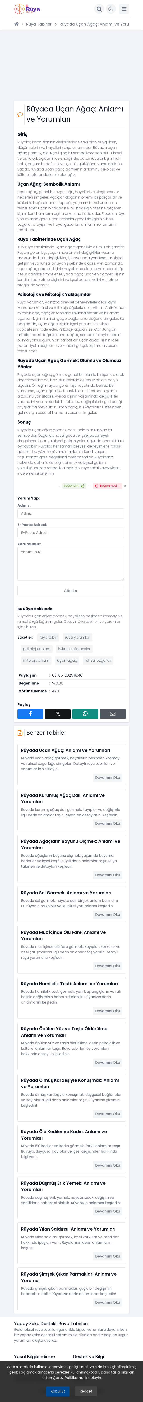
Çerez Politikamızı (68, 1377)
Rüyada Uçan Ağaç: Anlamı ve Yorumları (99, 24)
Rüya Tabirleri (39, 24)
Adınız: (23, 505)
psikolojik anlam (36, 648)
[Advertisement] (71, 65)
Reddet (86, 1391)
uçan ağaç (67, 660)
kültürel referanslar (74, 648)
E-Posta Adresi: (32, 524)
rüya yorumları (77, 637)
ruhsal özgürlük (98, 660)
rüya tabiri (48, 637)
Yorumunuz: (29, 544)
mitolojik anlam (36, 660)
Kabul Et (58, 1391)
